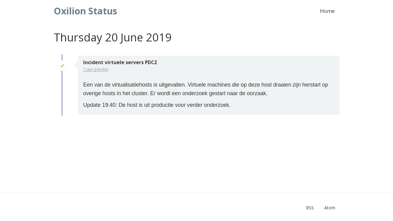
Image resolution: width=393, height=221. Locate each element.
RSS (310, 208)
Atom (329, 208)
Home (327, 10)
